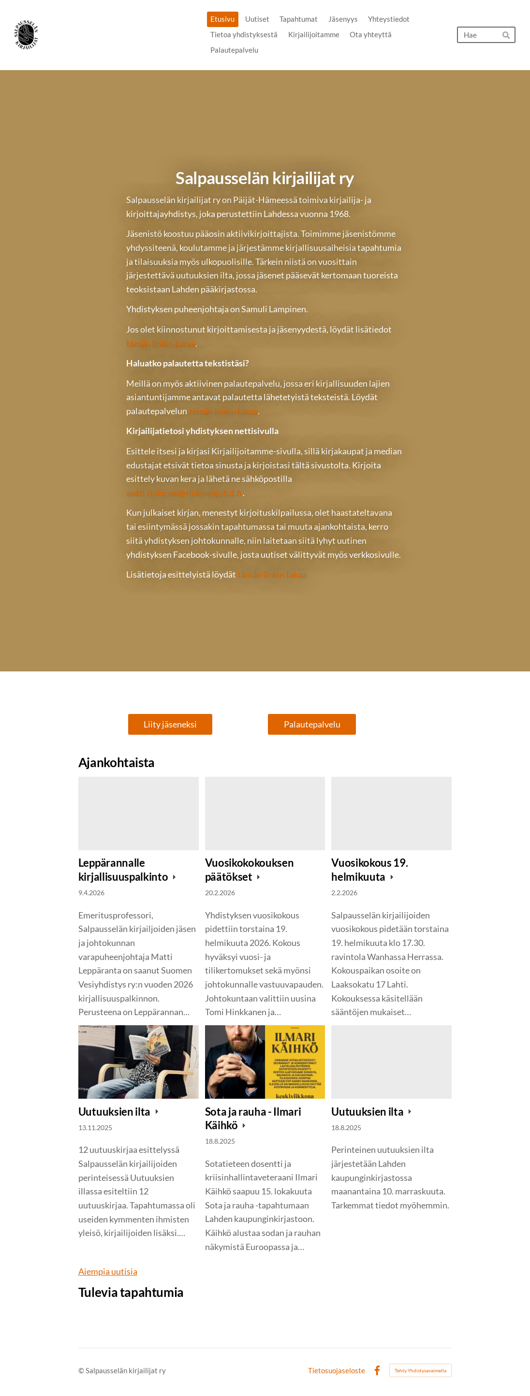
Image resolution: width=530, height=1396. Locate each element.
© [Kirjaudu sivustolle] (82, 1370)
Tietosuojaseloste (336, 1370)
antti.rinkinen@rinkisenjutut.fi (183, 492)
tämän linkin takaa (160, 343)
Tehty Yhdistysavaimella (420, 1370)
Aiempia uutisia (107, 1271)
